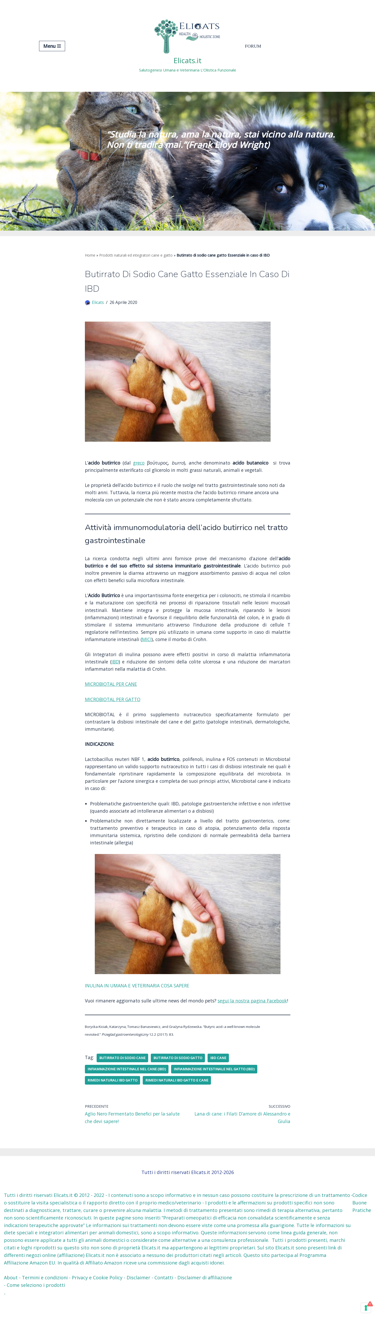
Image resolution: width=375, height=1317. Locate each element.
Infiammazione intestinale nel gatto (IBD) (219, 1086)
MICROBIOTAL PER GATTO (114, 705)
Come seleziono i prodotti (36, 1303)
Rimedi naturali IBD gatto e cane (179, 1097)
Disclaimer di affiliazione (204, 1295)
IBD (116, 667)
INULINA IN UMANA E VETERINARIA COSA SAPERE (140, 994)
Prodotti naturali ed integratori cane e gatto (136, 255)
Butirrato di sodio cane (124, 1074)
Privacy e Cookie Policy (97, 1295)
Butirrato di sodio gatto (181, 1074)
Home (90, 255)
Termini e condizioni (45, 1295)
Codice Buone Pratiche (361, 1220)
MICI (169, 644)
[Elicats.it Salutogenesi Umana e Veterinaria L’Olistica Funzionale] (187, 46)
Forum (253, 46)
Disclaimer (138, 1295)
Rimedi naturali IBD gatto (113, 1097)
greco (139, 464)
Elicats (98, 303)
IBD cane (223, 1074)
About (11, 1295)
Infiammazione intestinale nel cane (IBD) (128, 1086)
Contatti (163, 1295)
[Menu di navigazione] (52, 46)
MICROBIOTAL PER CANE (112, 689)
